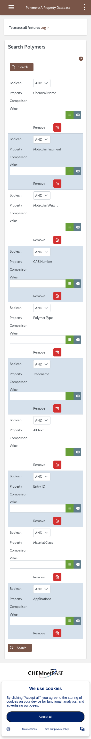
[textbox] (38, 115)
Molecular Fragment (47, 149)
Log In (45, 27)
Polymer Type (43, 317)
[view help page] (81, 59)
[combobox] (41, 83)
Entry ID (39, 486)
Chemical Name (44, 93)
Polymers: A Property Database (48, 7)
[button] (21, 67)
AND (38, 83)
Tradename (41, 374)
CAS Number (42, 261)
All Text (38, 430)
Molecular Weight (45, 205)
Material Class (43, 542)
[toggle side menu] (11, 7)
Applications (42, 599)
